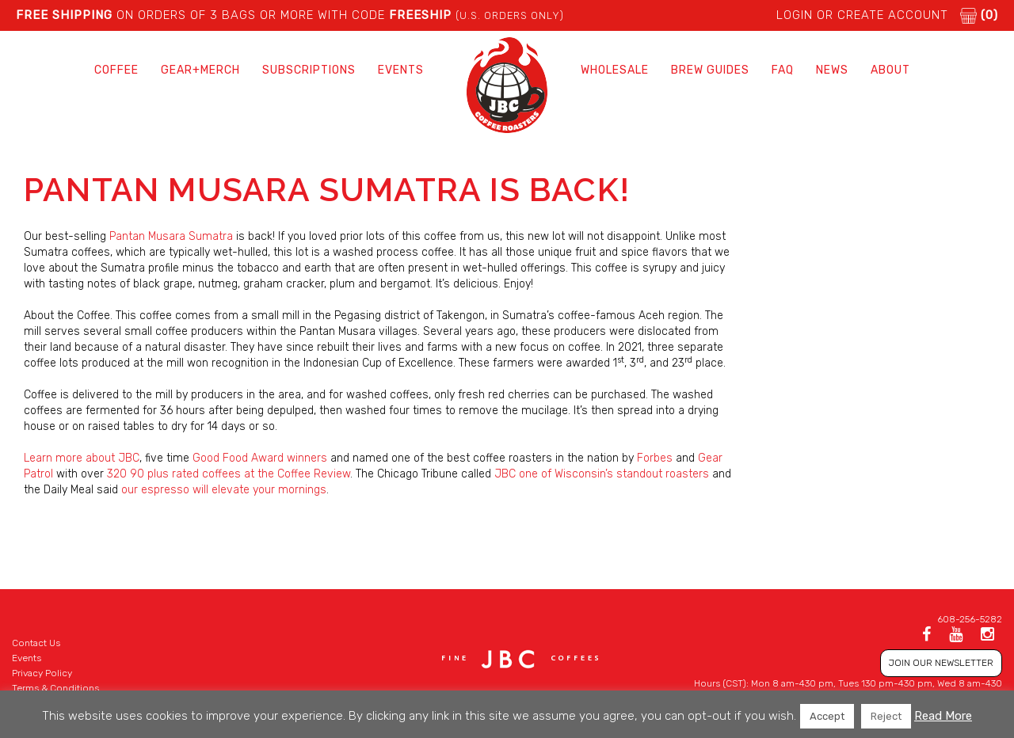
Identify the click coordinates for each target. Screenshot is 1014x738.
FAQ (783, 70)
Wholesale (615, 70)
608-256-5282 (969, 619)
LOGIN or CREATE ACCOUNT (862, 15)
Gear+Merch (200, 70)
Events (401, 70)
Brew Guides (710, 70)
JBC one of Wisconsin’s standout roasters (601, 474)
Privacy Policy (42, 673)
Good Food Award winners (260, 458)
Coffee (116, 70)
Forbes (655, 458)
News (832, 70)
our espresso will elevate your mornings (223, 489)
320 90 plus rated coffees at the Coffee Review (228, 474)
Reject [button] (886, 716)
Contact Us (36, 643)
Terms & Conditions (55, 688)
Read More (943, 716)
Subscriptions (309, 70)
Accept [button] (827, 716)
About (890, 70)
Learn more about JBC (81, 458)
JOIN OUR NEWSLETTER (941, 662)
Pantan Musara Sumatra (171, 236)
